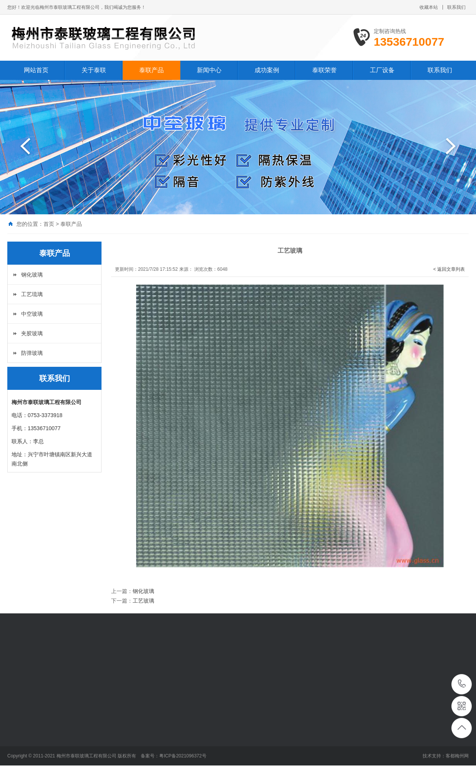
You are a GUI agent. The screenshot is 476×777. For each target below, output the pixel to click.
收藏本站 (428, 7)
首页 (48, 224)
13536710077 (462, 684)
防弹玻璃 (32, 353)
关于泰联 (94, 70)
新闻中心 (209, 70)
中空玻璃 (32, 314)
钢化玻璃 (32, 275)
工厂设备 (382, 70)
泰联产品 (151, 70)
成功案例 (267, 70)
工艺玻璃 (143, 601)
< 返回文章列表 (449, 269)
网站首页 (36, 70)
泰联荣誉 (324, 70)
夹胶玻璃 (32, 333)
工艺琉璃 (32, 294)
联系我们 (456, 7)
